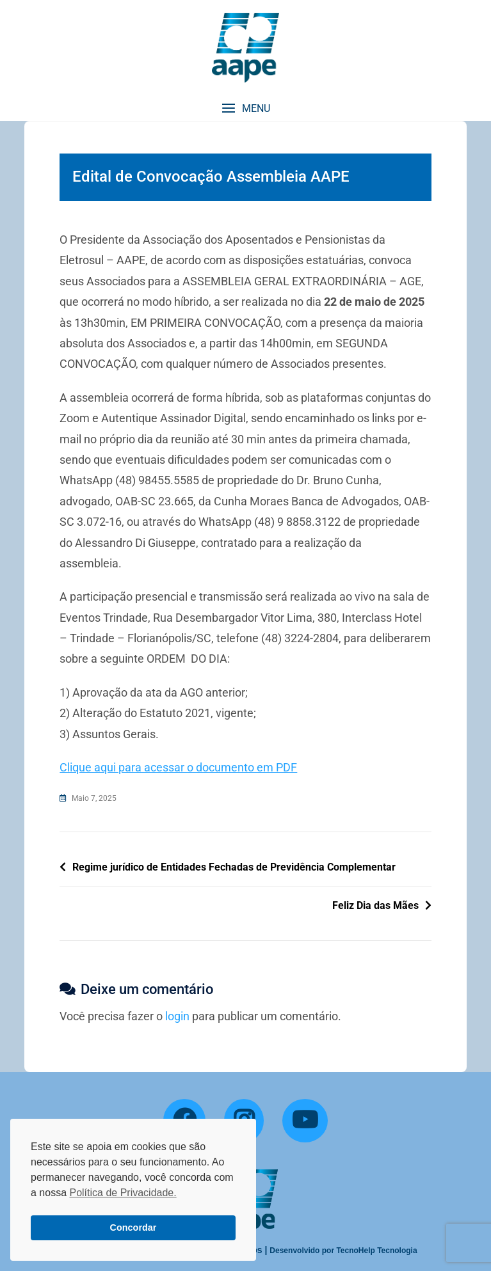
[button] (245, 108)
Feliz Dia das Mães (375, 905)
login (177, 1016)
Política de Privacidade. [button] (122, 1192)
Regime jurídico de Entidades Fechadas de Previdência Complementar (234, 867)
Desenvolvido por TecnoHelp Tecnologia (343, 1250)
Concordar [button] (133, 1227)
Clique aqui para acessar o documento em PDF (178, 767)
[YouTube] (305, 1120)
